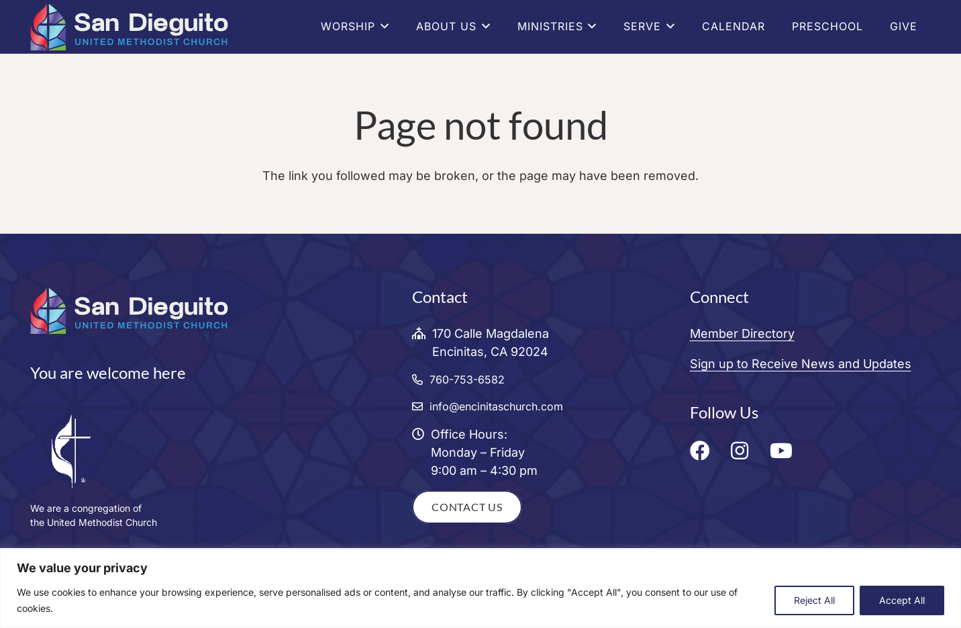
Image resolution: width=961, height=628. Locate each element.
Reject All (814, 600)
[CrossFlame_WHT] (203, 450)
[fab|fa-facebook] (703, 451)
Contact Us (467, 506)
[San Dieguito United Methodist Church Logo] (129, 26)
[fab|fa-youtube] (784, 451)
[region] (480, 588)
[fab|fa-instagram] (743, 451)
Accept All (902, 600)
